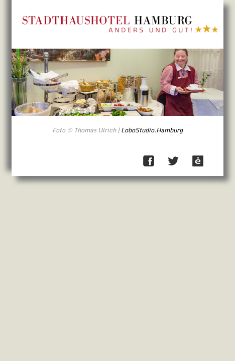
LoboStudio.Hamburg (152, 130)
